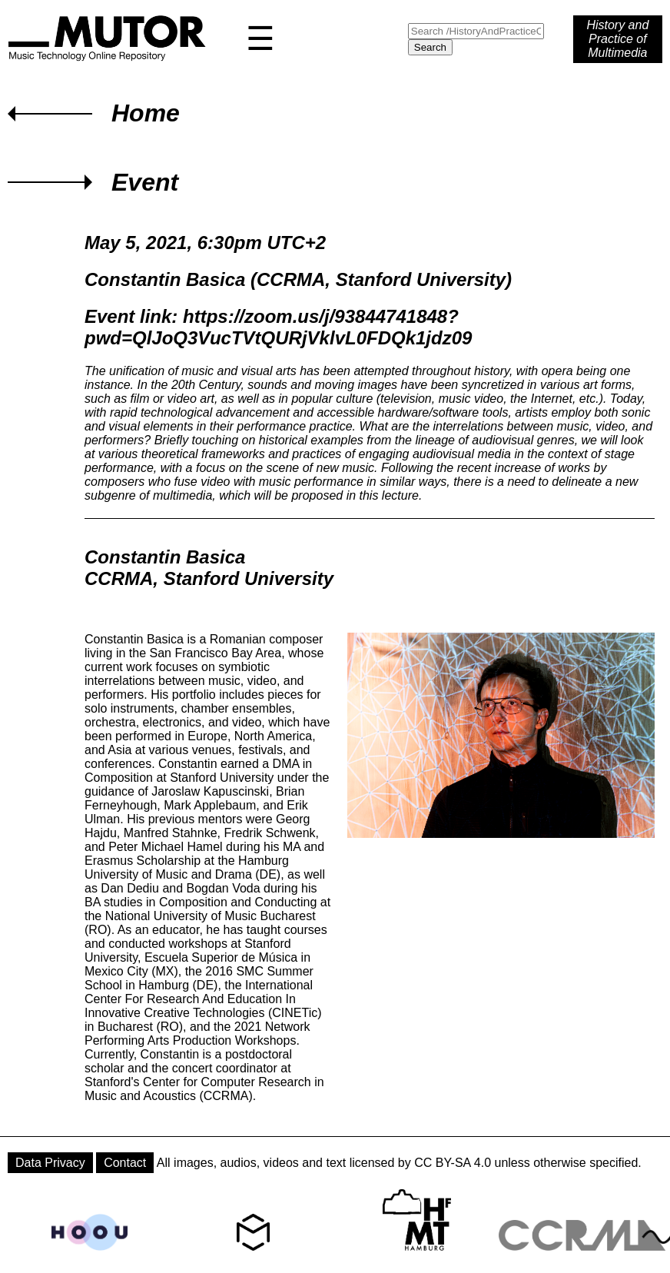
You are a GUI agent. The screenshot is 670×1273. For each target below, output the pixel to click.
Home (145, 113)
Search (430, 47)
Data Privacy (50, 1162)
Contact (125, 1162)
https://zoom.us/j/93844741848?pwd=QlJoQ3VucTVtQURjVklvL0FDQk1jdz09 (278, 327)
